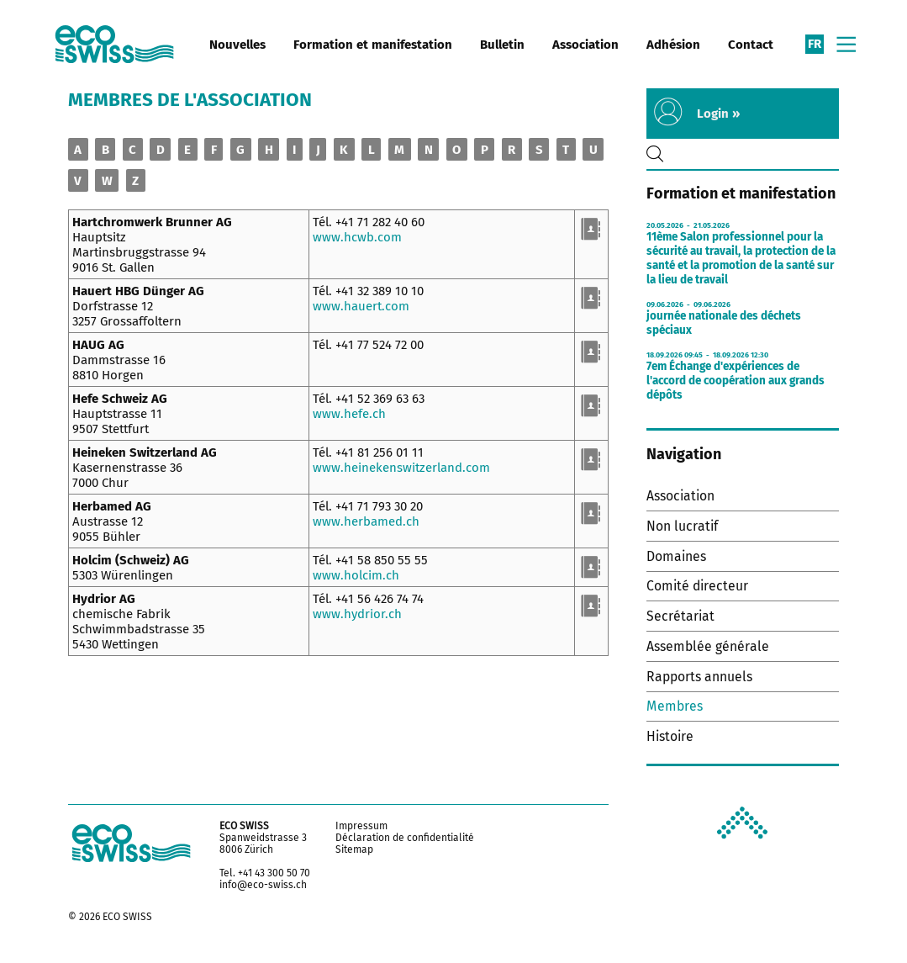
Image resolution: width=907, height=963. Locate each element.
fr (814, 43)
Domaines (676, 556)
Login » (718, 113)
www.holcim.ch (356, 575)
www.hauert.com (361, 306)
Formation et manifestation (372, 44)
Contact (750, 44)
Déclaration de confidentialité (404, 838)
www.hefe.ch (349, 413)
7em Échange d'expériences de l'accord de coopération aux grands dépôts (735, 380)
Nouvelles (237, 44)
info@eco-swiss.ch (263, 885)
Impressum (361, 826)
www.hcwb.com (357, 237)
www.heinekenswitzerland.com (401, 467)
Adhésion (673, 44)
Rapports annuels (699, 677)
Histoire (669, 736)
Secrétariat (680, 616)
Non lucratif (682, 526)
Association (585, 44)
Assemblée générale (707, 646)
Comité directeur (697, 586)
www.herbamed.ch (366, 521)
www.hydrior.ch (357, 614)
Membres (674, 706)
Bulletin (502, 44)
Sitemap (354, 849)
